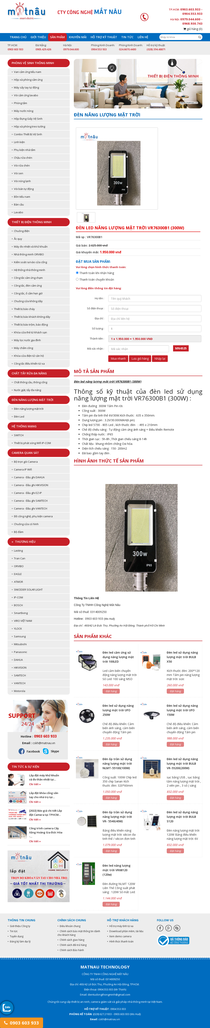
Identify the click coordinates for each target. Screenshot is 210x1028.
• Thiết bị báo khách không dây (31, 317)
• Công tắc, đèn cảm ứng (27, 285)
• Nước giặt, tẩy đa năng (26, 390)
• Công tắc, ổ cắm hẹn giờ (27, 293)
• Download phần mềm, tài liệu (125, 931)
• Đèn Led (18, 416)
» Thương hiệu (23, 542)
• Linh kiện (18, 142)
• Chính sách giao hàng (70, 940)
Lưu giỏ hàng (140, 358)
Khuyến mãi (78, 37)
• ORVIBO (18, 566)
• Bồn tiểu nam (21, 196)
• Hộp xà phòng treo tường (28, 126)
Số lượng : (98, 328)
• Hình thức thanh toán (120, 941)
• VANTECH (18, 683)
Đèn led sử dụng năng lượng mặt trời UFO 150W (182, 710)
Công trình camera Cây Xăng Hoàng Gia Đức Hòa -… (45, 832)
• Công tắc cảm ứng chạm (27, 278)
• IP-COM (17, 597)
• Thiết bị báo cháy (23, 309)
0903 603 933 (21, 1023)
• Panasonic (19, 652)
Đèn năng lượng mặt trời (32, 400)
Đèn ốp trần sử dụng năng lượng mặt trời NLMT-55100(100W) (117, 763)
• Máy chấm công (22, 348)
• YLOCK (17, 628)
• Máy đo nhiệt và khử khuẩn (30, 246)
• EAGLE (17, 574)
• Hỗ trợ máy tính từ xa (120, 926)
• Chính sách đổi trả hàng (72, 945)
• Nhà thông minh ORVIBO (28, 254)
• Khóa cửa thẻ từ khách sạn (29, 332)
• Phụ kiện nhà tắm (23, 150)
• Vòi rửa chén (21, 165)
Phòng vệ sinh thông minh (33, 63)
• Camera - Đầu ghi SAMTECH (30, 501)
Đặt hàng (111, 691)
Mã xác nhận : (95, 348)
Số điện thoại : (95, 308)
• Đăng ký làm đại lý (19, 941)
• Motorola (18, 691)
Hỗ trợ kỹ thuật (104, 37)
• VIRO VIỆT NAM (22, 621)
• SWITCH (18, 435)
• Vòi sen (17, 173)
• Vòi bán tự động (23, 189)
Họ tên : (99, 298)
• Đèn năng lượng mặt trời (27, 409)
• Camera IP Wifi (22, 469)
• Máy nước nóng (22, 111)
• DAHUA (17, 660)
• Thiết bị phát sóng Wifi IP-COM (31, 443)
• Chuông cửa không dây (27, 301)
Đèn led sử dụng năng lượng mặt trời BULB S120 (182, 816)
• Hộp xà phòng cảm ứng (27, 79)
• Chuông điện (21, 231)
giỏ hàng (192, 29)
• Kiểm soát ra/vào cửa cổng (29, 262)
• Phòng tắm (19, 103)
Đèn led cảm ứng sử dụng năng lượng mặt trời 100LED (118, 657)
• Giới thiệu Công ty (19, 926)
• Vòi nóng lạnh (21, 181)
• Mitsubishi (19, 644)
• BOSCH (17, 605)
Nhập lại (159, 358)
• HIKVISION (19, 667)
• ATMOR (17, 582)
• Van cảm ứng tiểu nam (26, 72)
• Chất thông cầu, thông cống (29, 382)
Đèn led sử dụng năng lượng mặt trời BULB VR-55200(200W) (182, 763)
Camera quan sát (25, 453)
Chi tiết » (35, 784)
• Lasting (17, 550)
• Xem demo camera (119, 936)
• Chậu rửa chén (22, 157)
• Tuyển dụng (15, 936)
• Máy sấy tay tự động (25, 87)
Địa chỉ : (99, 318)
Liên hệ (143, 37)
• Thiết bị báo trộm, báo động (30, 324)
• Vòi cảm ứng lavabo (25, 95)
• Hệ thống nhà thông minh (28, 270)
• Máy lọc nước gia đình (26, 340)
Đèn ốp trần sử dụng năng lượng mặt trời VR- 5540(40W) (117, 816)
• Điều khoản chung (68, 926)
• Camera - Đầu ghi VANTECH (29, 508)
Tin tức (127, 37)
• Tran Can (18, 558)
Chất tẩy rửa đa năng (29, 373)
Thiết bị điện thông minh (31, 222)
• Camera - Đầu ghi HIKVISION (30, 485)
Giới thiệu (38, 37)
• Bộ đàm (17, 532)
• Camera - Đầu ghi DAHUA (28, 477)
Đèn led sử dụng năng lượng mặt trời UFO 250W (118, 710)
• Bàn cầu (18, 204)
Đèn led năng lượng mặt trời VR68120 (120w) (116, 870)
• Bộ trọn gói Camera (25, 462)
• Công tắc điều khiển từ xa (28, 363)
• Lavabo (17, 212)
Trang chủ (18, 37)
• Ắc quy (17, 239)
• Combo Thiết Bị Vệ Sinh (27, 134)
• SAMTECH (19, 675)
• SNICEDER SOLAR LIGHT (27, 589)
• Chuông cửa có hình (25, 524)
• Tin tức (13, 931)
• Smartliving (20, 613)
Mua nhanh (118, 358)
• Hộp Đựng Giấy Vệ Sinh (27, 118)
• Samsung (19, 636)
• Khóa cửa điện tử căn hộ (28, 356)
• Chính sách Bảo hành (70, 950)
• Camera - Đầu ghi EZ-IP (27, 493)
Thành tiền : (97, 338)
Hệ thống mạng (24, 426)
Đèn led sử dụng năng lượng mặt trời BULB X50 (182, 657)
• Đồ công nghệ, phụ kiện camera (32, 516)
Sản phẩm (57, 37)
